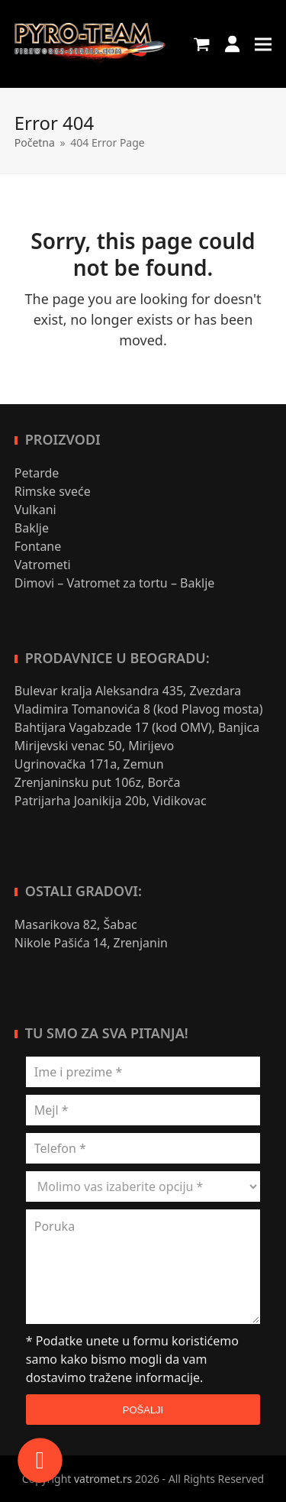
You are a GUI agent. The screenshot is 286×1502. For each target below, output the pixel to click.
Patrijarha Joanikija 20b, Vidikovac (110, 800)
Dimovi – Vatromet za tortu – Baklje (114, 583)
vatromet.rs (103, 1478)
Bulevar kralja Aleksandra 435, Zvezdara (128, 690)
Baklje (31, 528)
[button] (202, 44)
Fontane (38, 546)
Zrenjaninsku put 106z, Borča (97, 782)
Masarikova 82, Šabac (75, 924)
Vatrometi (42, 564)
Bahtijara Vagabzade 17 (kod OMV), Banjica (138, 727)
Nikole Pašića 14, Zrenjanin (91, 942)
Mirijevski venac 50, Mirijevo (94, 745)
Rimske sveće (52, 491)
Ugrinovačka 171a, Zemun (89, 764)
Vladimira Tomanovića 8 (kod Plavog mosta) (138, 709)
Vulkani (35, 509)
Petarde (36, 473)
